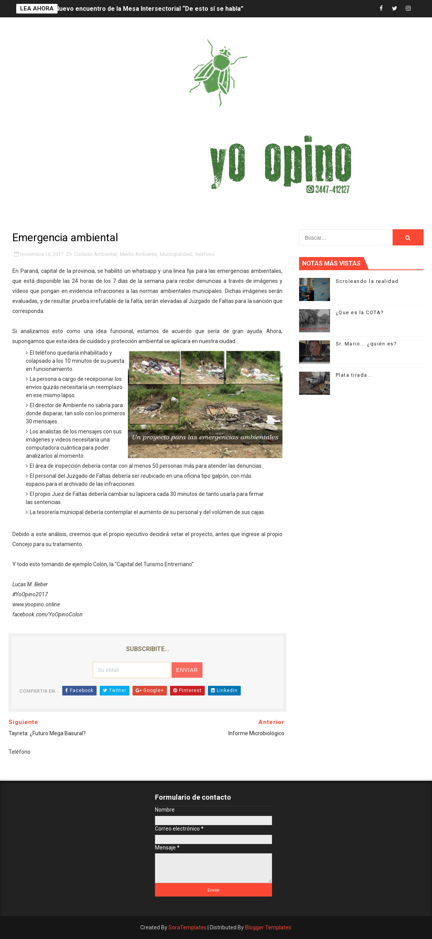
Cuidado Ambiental (95, 254)
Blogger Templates (268, 927)
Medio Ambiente (138, 254)
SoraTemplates (187, 927)
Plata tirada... (354, 375)
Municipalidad (176, 254)
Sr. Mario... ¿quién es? (366, 344)
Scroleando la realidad (367, 281)
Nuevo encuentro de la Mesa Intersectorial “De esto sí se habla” (149, 8)
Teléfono (204, 254)
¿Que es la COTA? (360, 312)
